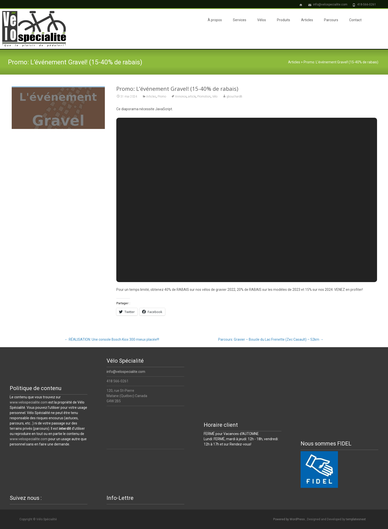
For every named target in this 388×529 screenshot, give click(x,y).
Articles (307, 20)
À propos (215, 20)
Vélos (261, 20)
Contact (355, 20)
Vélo (214, 96)
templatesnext (356, 519)
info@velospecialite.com (126, 372)
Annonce (181, 96)
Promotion (204, 96)
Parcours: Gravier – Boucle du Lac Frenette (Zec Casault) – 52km (270, 339)
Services (239, 20)
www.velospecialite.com (29, 402)
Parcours (331, 20)
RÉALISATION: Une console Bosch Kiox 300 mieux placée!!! (112, 339)
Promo (162, 96)
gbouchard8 (234, 96)
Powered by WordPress (289, 519)
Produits (283, 20)
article (192, 96)
